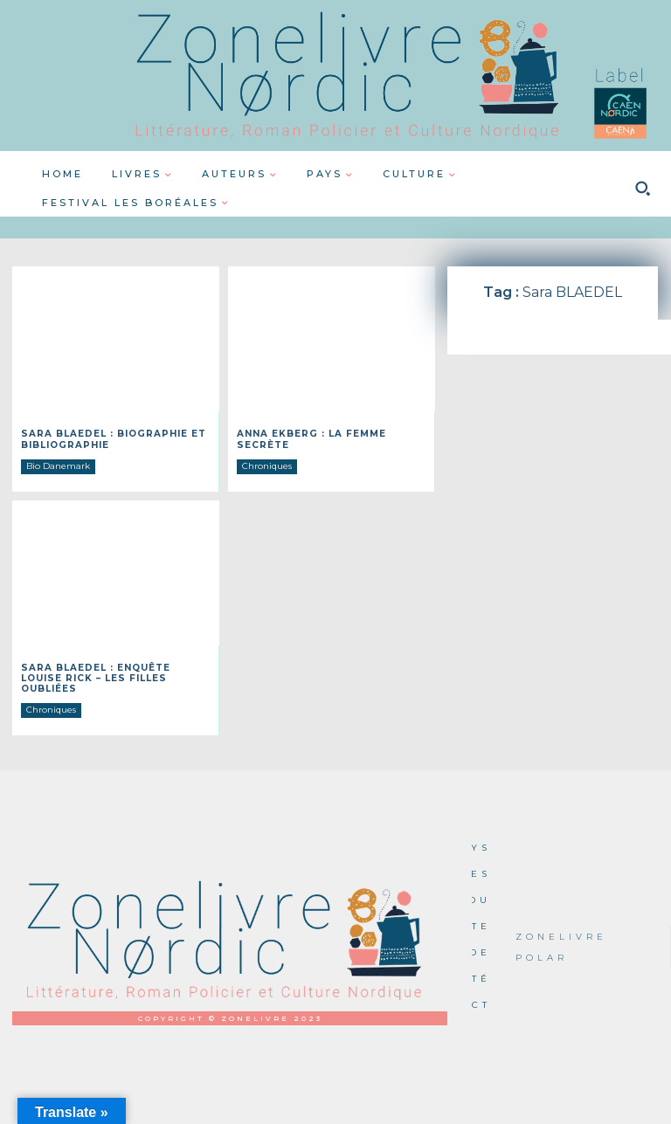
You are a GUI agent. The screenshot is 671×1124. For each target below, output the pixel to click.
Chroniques (267, 465)
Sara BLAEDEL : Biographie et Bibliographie (112, 439)
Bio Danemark (58, 465)
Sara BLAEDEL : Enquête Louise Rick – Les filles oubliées (95, 677)
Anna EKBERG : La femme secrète (311, 439)
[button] (642, 188)
